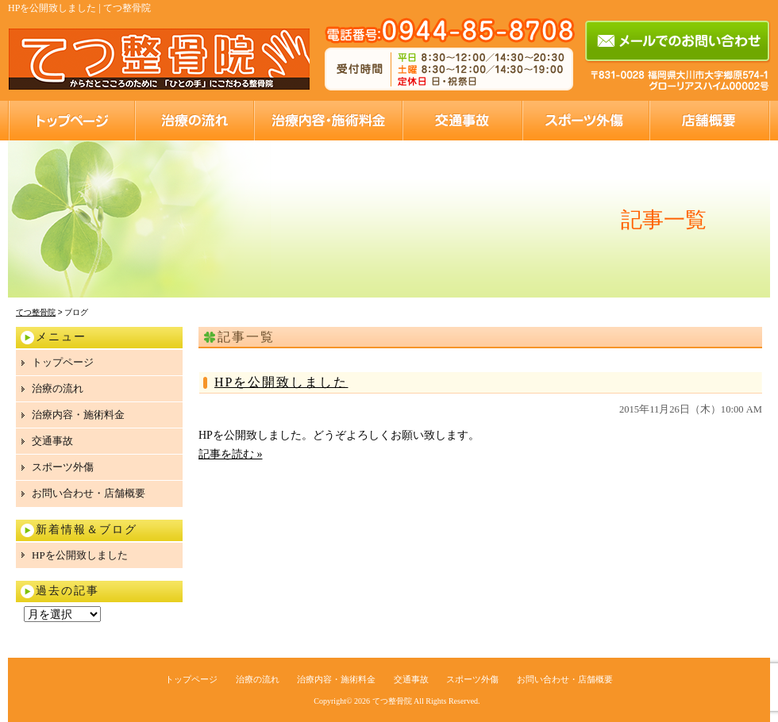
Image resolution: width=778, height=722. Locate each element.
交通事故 (462, 120)
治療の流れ (193, 120)
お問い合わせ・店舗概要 (709, 120)
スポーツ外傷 (585, 120)
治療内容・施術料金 (327, 120)
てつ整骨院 (392, 701)
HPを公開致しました (281, 382)
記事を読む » (230, 454)
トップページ (71, 120)
